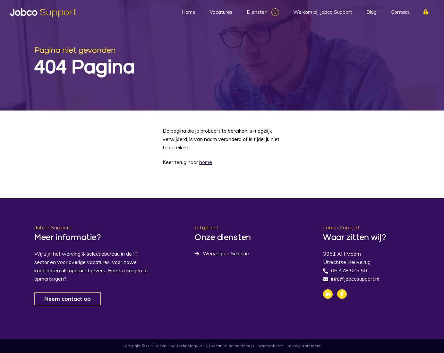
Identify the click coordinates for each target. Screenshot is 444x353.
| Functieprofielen (267, 345)
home (205, 162)
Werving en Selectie (226, 253)
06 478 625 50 (349, 270)
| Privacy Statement (302, 345)
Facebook (342, 294)
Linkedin (328, 294)
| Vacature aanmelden (229, 345)
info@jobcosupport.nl (355, 278)
